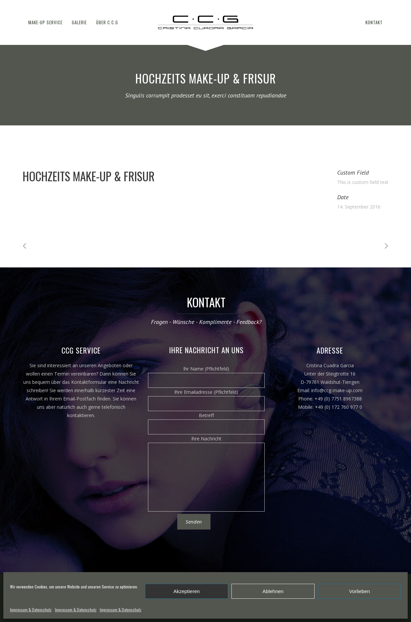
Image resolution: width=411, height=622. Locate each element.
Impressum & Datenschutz (31, 609)
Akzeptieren (186, 591)
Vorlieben (359, 591)
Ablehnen (272, 591)
